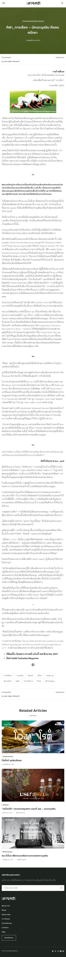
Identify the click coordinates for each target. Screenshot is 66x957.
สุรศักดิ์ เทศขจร (21, 859)
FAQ (3, 932)
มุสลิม (17, 681)
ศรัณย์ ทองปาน (20, 813)
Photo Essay (7, 852)
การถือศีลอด (8, 675)
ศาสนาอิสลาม (28, 681)
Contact (5, 927)
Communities (29, 21)
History (5, 805)
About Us (6, 906)
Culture (39, 21)
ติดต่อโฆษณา (8, 938)
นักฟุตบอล (50, 675)
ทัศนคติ (30, 675)
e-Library (6, 919)
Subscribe (6, 914)
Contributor (7, 923)
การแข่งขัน (19, 675)
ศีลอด (39, 681)
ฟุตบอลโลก (8, 681)
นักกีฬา (39, 675)
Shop (4, 910)
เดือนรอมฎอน (49, 681)
